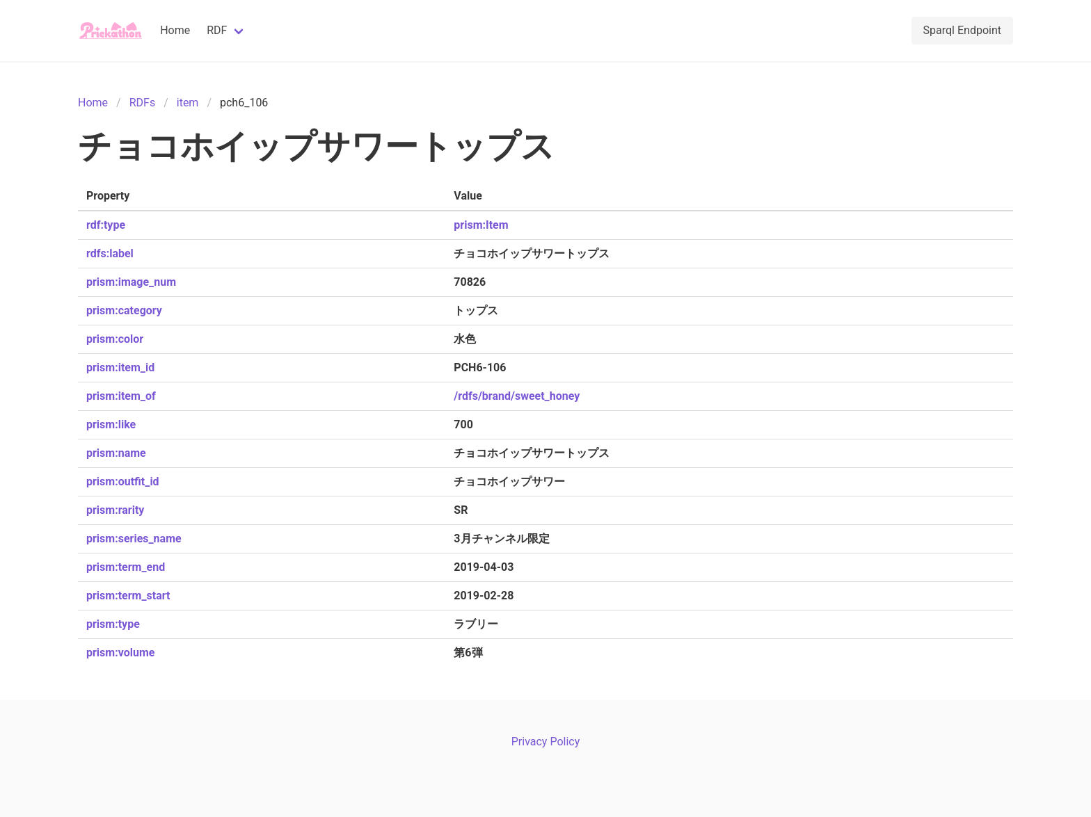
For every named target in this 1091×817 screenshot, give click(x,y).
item (188, 102)
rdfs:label (110, 253)
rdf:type (105, 225)
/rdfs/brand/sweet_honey (517, 396)
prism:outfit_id (122, 481)
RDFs (142, 102)
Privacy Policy (545, 741)
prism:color (114, 339)
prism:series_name (134, 538)
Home (175, 30)
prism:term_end (125, 567)
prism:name (116, 453)
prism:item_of (121, 396)
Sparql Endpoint (962, 30)
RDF (217, 30)
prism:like (111, 424)
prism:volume (120, 652)
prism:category (124, 310)
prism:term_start (128, 595)
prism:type (113, 624)
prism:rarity (115, 510)
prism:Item (481, 225)
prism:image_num (131, 282)
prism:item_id (120, 367)
